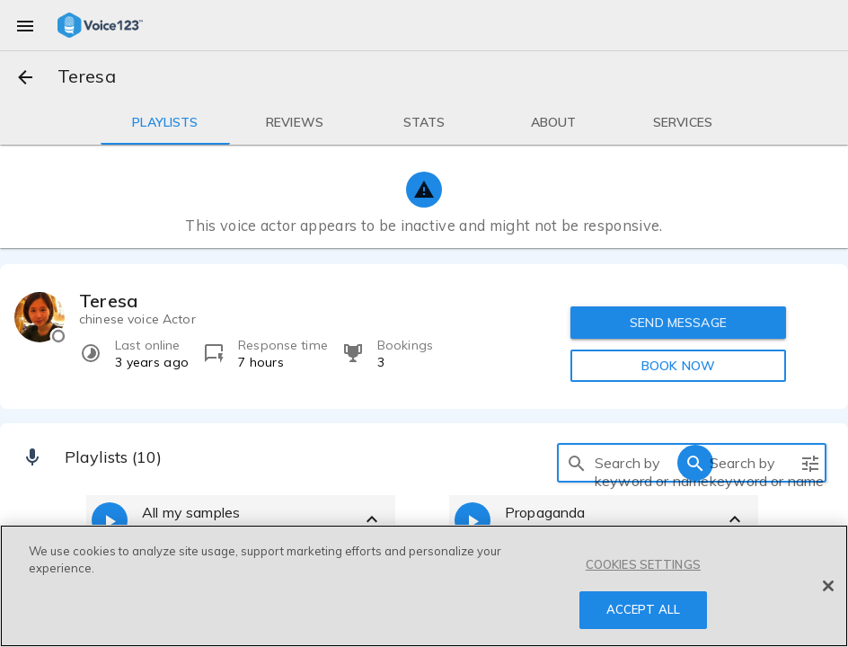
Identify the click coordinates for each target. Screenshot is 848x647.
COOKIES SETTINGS (643, 564)
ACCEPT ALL (643, 609)
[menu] (25, 25)
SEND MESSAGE (678, 323)
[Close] (828, 586)
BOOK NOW (678, 366)
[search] (577, 463)
